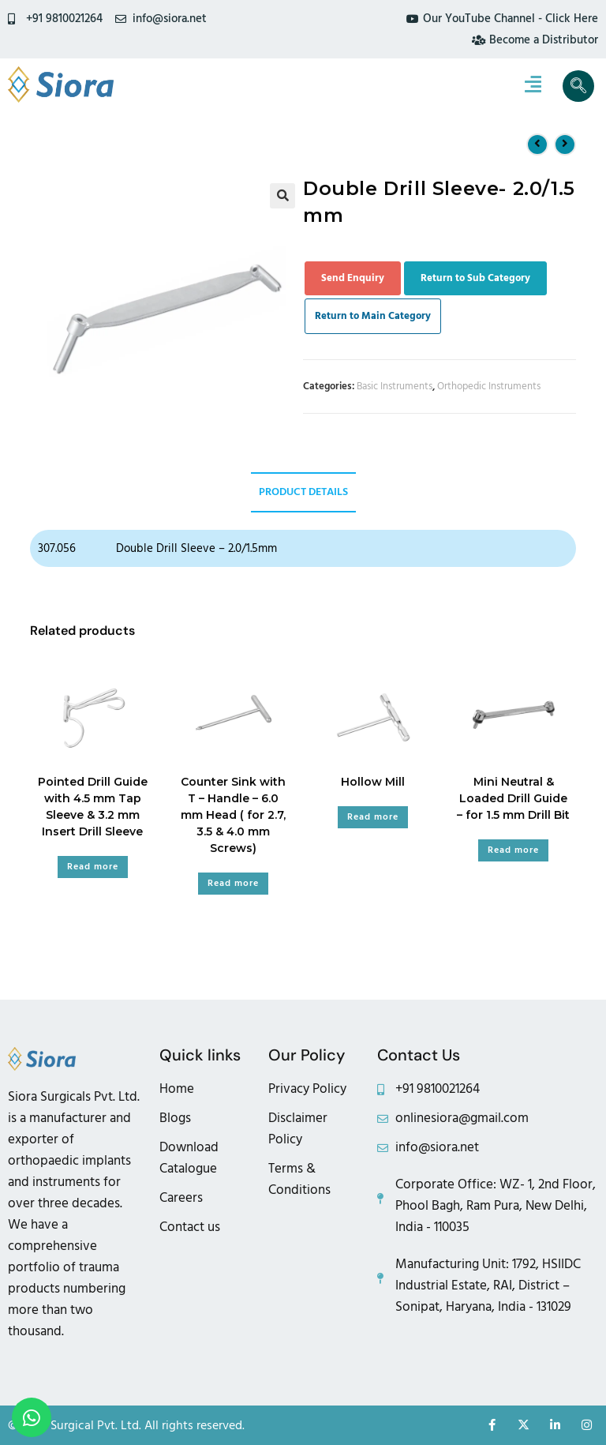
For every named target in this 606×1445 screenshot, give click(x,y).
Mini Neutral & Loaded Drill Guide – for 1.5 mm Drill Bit (513, 798)
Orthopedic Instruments (489, 386)
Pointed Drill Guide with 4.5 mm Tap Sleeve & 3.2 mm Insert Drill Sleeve (93, 807)
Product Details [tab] (303, 492)
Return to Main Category (373, 316)
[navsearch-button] (578, 86)
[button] (282, 195)
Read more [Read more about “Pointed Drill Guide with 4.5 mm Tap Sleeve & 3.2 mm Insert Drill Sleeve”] (92, 866)
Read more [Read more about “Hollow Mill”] (372, 817)
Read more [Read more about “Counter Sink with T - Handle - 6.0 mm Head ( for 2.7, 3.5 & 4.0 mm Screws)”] (233, 883)
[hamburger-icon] (533, 86)
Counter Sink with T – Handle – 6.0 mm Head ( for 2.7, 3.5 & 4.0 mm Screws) (233, 815)
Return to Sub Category (475, 278)
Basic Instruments (394, 386)
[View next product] (565, 144)
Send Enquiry (352, 278)
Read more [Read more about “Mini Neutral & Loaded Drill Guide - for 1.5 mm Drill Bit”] (513, 850)
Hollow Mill (373, 782)
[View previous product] (537, 144)
